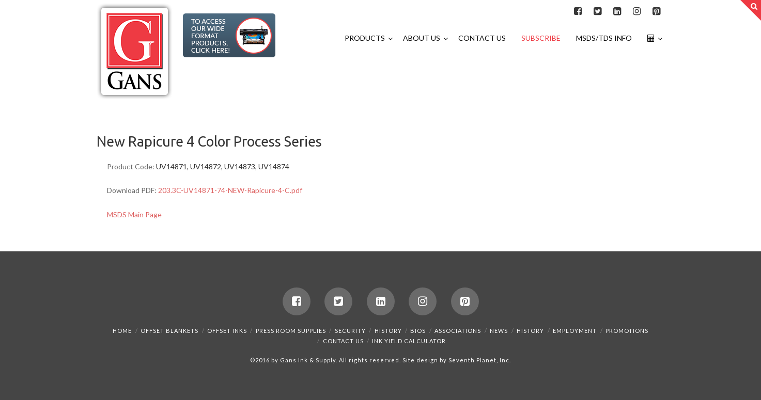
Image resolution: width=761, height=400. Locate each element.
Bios (418, 330)
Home (122, 330)
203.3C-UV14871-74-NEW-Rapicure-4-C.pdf (230, 190)
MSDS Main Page (134, 214)
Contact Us (343, 341)
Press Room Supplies (291, 330)
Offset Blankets (169, 330)
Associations (457, 330)
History (388, 330)
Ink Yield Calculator (409, 341)
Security (350, 330)
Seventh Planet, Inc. (479, 360)
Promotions (626, 330)
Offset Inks (227, 330)
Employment (575, 330)
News (499, 330)
